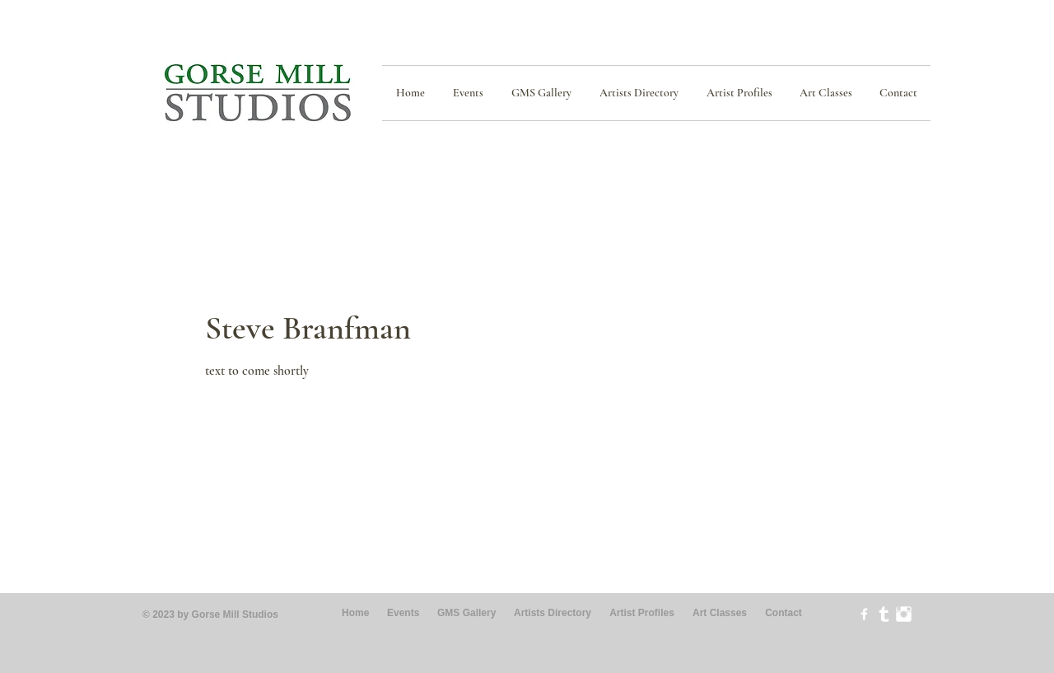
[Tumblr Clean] (884, 614)
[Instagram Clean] (904, 614)
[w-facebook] (864, 614)
